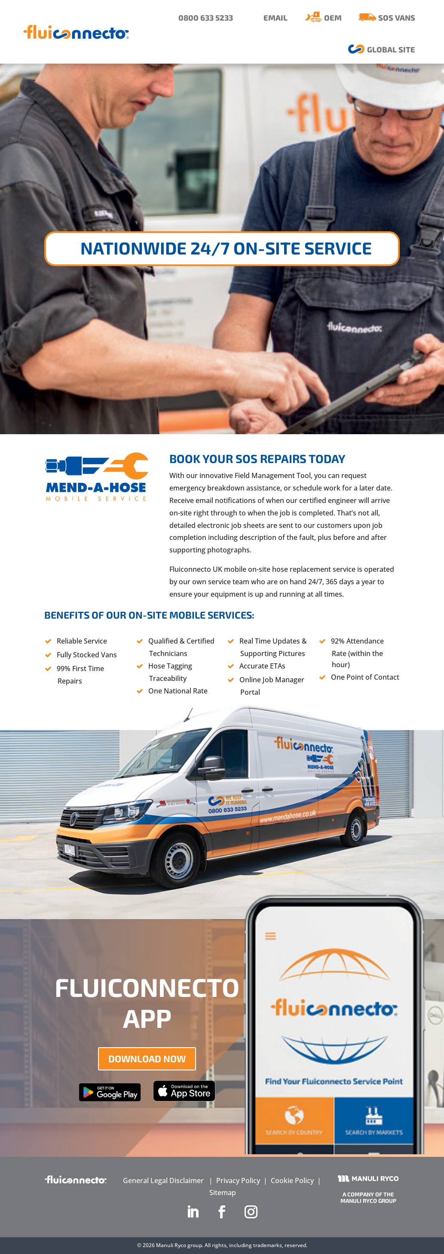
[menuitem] (199, 18)
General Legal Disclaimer (163, 1180)
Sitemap (222, 1192)
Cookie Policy (292, 1180)
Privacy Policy (238, 1180)
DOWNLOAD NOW (147, 1058)
